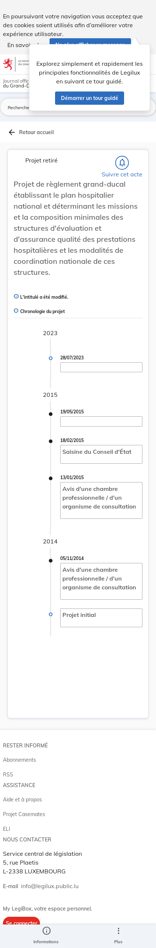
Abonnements (19, 760)
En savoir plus (26, 45)
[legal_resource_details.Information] (46, 936)
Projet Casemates (24, 814)
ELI (6, 829)
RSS (8, 774)
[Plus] (118, 936)
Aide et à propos (22, 799)
